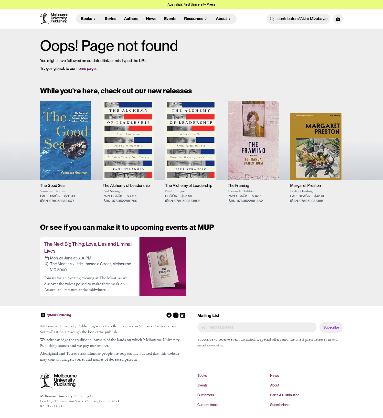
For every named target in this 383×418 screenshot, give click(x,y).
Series (110, 18)
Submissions (279, 405)
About (274, 385)
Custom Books (208, 405)
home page (86, 68)
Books (202, 375)
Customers (205, 395)
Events (170, 18)
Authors (131, 18)
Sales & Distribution (284, 395)
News (151, 18)
